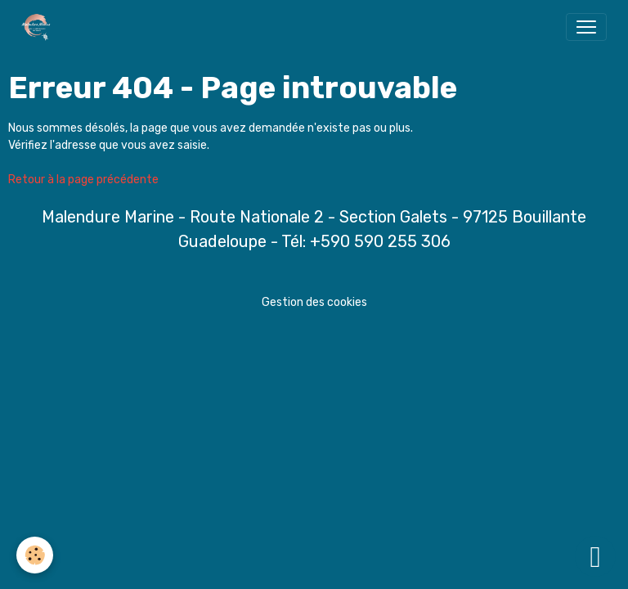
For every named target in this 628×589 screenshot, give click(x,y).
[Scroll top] (595, 556)
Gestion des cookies (314, 302)
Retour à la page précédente (83, 180)
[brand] (39, 27)
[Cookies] (34, 555)
